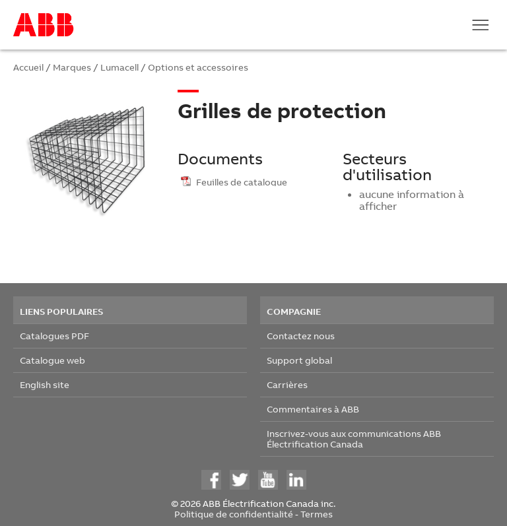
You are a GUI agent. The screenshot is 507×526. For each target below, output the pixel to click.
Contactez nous (301, 335)
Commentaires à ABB (313, 409)
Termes (316, 514)
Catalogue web (52, 360)
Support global (299, 360)
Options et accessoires (198, 67)
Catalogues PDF (54, 335)
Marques (72, 67)
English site (44, 384)
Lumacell (119, 67)
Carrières (287, 384)
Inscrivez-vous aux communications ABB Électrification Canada (354, 438)
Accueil (28, 67)
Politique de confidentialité (233, 514)
